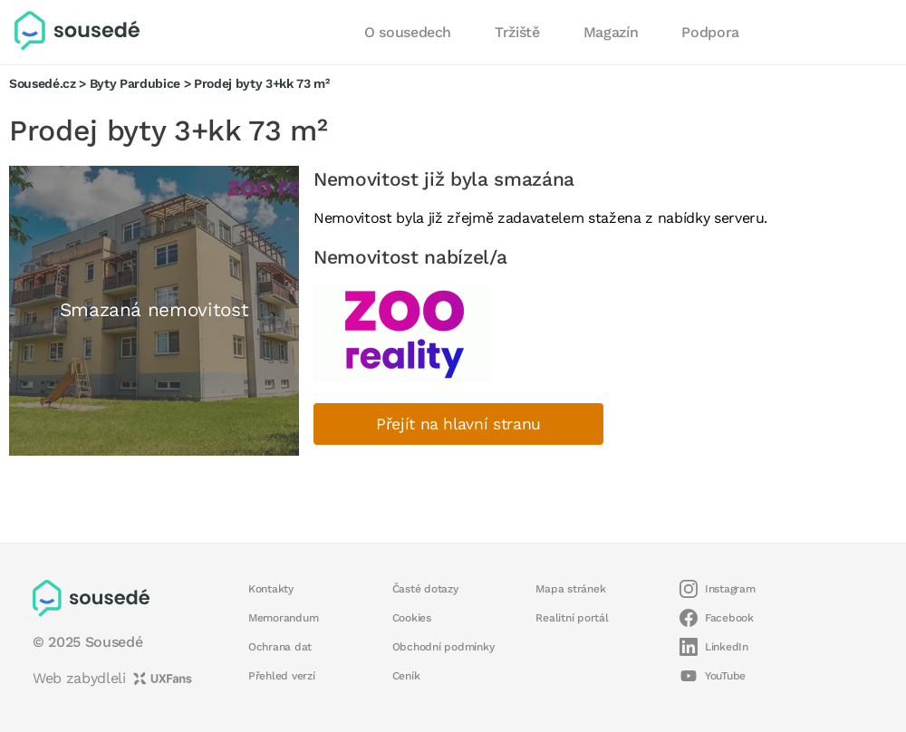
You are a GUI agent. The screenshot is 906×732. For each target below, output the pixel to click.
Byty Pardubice (135, 83)
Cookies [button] (411, 618)
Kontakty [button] (271, 589)
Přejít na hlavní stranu (458, 424)
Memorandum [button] (283, 618)
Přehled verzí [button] (281, 675)
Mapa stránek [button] (570, 589)
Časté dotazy (425, 589)
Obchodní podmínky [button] (443, 646)
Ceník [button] (406, 675)
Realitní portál (571, 618)
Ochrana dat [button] (280, 646)
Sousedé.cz (42, 83)
